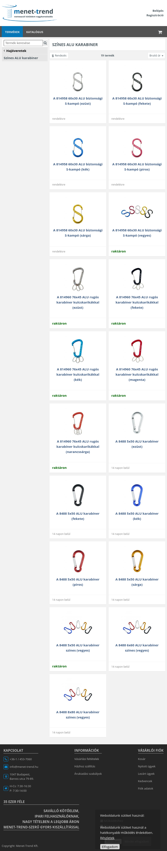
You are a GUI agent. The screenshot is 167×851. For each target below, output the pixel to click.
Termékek (12, 32)
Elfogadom (110, 846)
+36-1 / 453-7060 (21, 759)
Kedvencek (145, 781)
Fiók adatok (145, 788)
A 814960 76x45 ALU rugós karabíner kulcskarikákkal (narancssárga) (78, 446)
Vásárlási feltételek (86, 759)
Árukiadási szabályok (88, 774)
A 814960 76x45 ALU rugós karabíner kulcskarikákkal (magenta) (137, 374)
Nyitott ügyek (146, 766)
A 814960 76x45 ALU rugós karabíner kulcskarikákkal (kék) (78, 374)
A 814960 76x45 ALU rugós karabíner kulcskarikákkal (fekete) (137, 302)
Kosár (142, 759)
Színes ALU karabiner (21, 58)
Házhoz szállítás (84, 766)
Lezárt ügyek (146, 774)
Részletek (107, 838)
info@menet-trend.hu (24, 767)
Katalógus (34, 32)
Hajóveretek (15, 50)
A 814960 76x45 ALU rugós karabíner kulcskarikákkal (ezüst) (78, 302)
